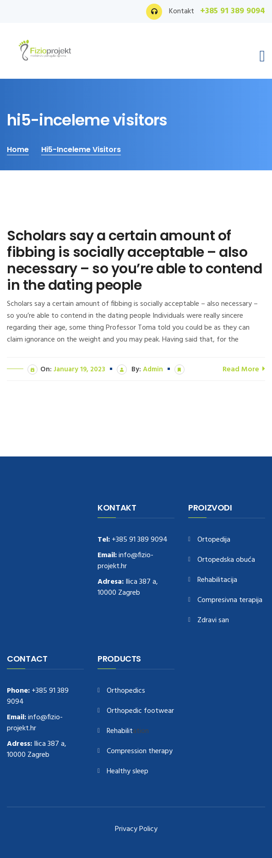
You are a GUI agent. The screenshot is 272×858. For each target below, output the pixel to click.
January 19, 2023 (79, 369)
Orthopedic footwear (140, 711)
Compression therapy (140, 751)
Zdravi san (213, 620)
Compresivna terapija (229, 600)
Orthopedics (126, 691)
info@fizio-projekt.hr (125, 560)
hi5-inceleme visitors (81, 149)
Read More (244, 368)
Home (18, 149)
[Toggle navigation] (262, 56)
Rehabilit (120, 731)
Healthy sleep (127, 771)
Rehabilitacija (217, 580)
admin (153, 369)
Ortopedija (213, 540)
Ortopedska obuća (226, 560)
